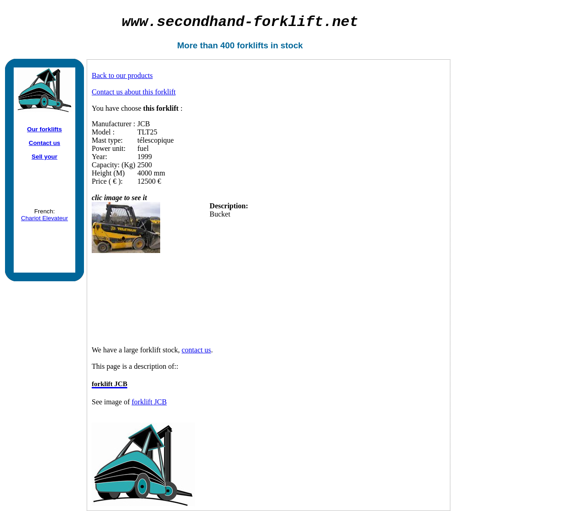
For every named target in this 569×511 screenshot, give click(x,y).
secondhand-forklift (240, 22)
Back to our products (122, 75)
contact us (196, 350)
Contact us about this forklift (134, 92)
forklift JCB (149, 402)
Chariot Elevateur (44, 218)
